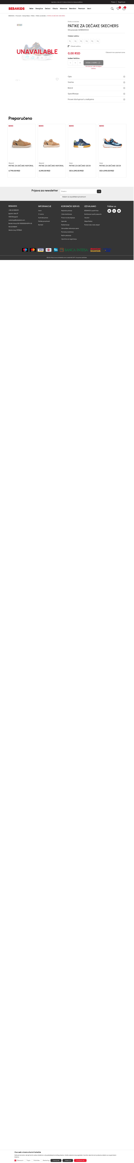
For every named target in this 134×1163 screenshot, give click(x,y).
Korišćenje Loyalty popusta (92, 214)
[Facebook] (109, 211)
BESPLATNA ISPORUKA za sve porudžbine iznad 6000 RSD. (67, 2)
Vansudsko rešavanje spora (70, 228)
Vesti (39, 211)
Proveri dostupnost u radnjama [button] (96, 99)
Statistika (37, 1160)
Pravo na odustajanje (68, 218)
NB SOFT (72, 257)
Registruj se (121, 2)
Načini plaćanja (66, 235)
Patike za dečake (41, 16)
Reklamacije (65, 225)
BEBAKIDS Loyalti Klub (91, 211)
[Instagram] (114, 211)
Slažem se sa (74, 197)
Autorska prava (43, 218)
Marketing (46, 1160)
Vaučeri (86, 218)
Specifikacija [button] (96, 94)
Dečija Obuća (26, 16)
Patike (33, 16)
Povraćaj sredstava (67, 232)
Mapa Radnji (88, 221)
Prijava (113, 2)
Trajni (28, 1160)
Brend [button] (96, 88)
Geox (71, 163)
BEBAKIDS (11, 16)
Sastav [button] (96, 82)
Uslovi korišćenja (66, 214)
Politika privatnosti (44, 221)
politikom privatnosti (78, 197)
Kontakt (40, 225)
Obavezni (20, 1160)
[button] (124, 8)
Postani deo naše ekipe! (92, 225)
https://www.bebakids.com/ (58, 257)
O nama (41, 214)
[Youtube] (119, 211)
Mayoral (11, 163)
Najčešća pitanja (66, 211)
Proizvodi (18, 16)
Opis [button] (96, 76)
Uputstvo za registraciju (69, 239)
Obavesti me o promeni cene (115, 52)
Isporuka (64, 221)
